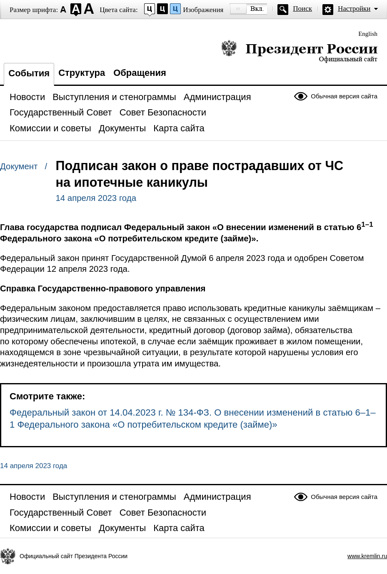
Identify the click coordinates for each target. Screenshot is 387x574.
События (29, 73)
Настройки (354, 9)
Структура (81, 73)
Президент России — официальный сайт (299, 51)
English (367, 33)
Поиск (302, 9)
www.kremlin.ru (367, 556)
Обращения (139, 73)
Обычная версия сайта (344, 96)
